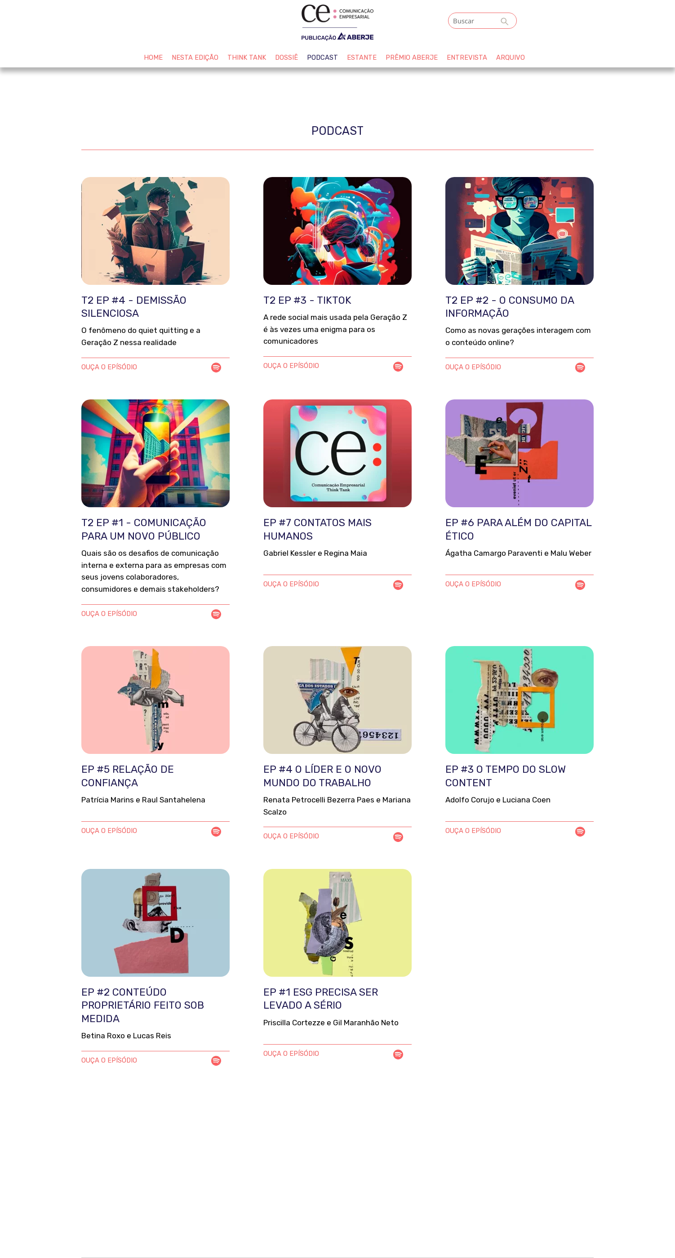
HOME (153, 57)
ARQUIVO (510, 57)
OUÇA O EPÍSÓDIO (109, 367)
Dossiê (286, 57)
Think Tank (246, 57)
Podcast (322, 57)
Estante (362, 57)
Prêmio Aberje (412, 57)
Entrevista (467, 57)
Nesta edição (195, 57)
